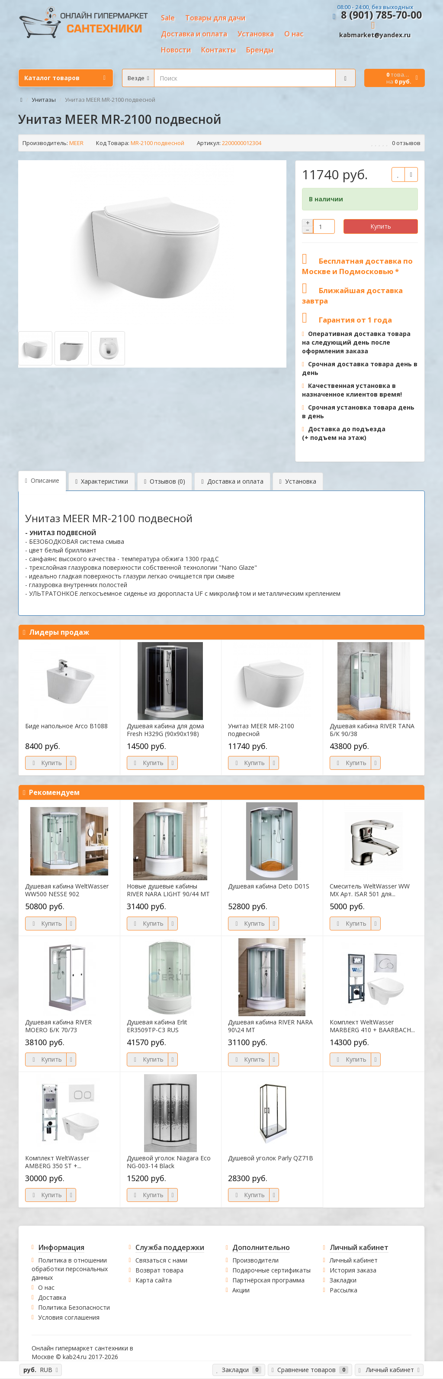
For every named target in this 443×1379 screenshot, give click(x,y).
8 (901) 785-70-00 (381, 15)
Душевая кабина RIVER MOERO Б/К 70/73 (58, 1026)
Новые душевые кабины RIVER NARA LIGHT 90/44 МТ (168, 890)
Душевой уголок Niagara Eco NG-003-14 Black (169, 1162)
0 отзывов (406, 143)
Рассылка (343, 1290)
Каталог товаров (65, 78)
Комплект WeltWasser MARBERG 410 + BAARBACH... (372, 1026)
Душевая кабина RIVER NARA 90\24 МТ (270, 1026)
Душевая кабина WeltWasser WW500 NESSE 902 (67, 890)
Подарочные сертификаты (271, 1270)
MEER (76, 143)
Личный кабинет (354, 1260)
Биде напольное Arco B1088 (66, 726)
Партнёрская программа (268, 1280)
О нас (46, 1287)
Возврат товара (159, 1270)
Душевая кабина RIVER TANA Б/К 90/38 (372, 730)
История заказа (353, 1270)
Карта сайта (153, 1280)
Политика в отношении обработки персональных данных (70, 1269)
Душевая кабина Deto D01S (268, 886)
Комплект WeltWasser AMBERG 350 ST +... (57, 1162)
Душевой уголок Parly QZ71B (270, 1158)
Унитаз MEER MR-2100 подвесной (261, 730)
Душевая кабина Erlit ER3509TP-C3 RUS (157, 1026)
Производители (255, 1260)
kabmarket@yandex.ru (375, 35)
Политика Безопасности (74, 1307)
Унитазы (44, 99)
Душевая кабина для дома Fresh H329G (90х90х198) (165, 730)
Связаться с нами (161, 1260)
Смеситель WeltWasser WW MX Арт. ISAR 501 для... (370, 890)
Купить (380, 226)
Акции (241, 1290)
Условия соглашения (69, 1317)
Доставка (52, 1297)
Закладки (343, 1280)
